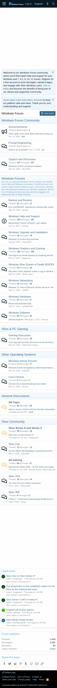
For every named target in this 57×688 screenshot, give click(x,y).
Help (35, 679)
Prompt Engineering (20, 142)
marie (31, 412)
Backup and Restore (20, 200)
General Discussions (15, 396)
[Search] (53, 4)
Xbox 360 (14, 492)
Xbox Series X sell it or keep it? (22, 599)
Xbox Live (14, 444)
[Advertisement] (28, 37)
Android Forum (8, 677)
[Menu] (4, 4)
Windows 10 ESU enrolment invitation (25, 166)
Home (41, 679)
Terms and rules (9, 679)
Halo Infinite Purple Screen (19, 619)
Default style (9, 672)
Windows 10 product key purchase (24, 239)
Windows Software (19, 312)
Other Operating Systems (19, 354)
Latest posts (9, 571)
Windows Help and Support (24, 216)
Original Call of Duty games (20, 609)
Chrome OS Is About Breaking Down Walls (27, 384)
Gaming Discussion (20, 335)
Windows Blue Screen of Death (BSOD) (31, 264)
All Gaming (15, 460)
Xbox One (14, 476)
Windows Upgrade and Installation (28, 232)
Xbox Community (13, 421)
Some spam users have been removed (22, 100)
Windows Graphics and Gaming (27, 248)
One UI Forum (23, 677)
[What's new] (47, 4)
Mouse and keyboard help (20, 303)
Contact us (36, 677)
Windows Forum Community (21, 120)
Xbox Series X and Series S (25, 428)
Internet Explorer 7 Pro (18, 319)
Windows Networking (21, 280)
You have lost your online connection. (25, 483)
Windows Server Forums (23, 361)
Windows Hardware (20, 296)
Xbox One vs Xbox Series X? (21, 435)
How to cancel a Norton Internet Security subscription (32, 409)
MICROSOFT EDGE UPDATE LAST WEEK (28, 223)
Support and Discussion (22, 159)
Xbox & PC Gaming (15, 329)
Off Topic (14, 402)
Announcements (18, 126)
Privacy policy (24, 679)
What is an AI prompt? (18, 150)
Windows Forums (13, 178)
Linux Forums (16, 377)
